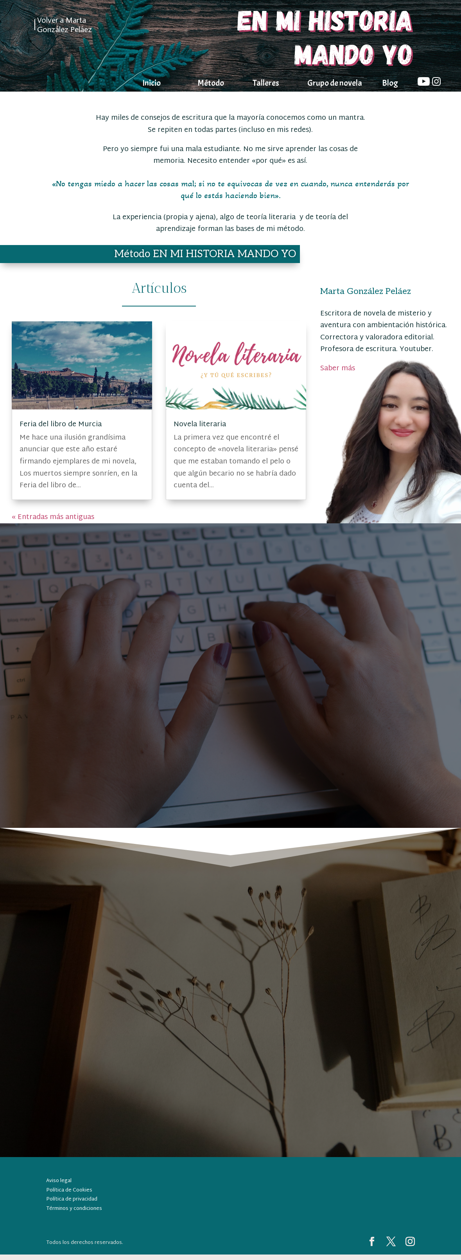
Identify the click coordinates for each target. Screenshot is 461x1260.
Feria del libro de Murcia (61, 424)
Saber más (337, 368)
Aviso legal (59, 1181)
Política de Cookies (69, 1190)
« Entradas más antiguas (53, 517)
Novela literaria (200, 424)
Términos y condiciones (74, 1208)
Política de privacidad (71, 1199)
